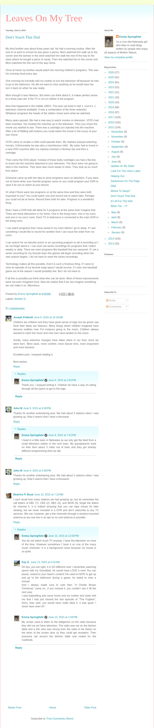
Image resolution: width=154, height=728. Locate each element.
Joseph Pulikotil (23, 317)
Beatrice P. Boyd (23, 494)
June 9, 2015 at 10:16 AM (48, 317)
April (114, 217)
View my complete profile (118, 57)
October (116, 141)
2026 (111, 72)
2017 (111, 117)
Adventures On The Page (125, 181)
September (118, 146)
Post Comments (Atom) (60, 718)
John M (17, 408)
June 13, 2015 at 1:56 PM (62, 617)
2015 (111, 127)
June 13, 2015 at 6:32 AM (45, 562)
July (114, 156)
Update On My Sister (123, 166)
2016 (111, 122)
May (114, 212)
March (115, 222)
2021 (111, 97)
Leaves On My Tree (44, 18)
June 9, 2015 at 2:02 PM (62, 380)
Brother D (20, 299)
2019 (111, 107)
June (114, 161)
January (116, 232)
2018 (111, 112)
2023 (111, 87)
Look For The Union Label (125, 171)
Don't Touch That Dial (123, 196)
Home (52, 707)
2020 (111, 102)
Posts (110, 300)
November (117, 136)
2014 (111, 238)
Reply (16, 366)
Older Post (90, 707)
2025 (111, 77)
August (115, 151)
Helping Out (117, 176)
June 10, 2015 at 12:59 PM (63, 535)
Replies (21, 374)
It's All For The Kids (122, 201)
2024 (111, 82)
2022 (111, 92)
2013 (111, 243)
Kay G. (26, 562)
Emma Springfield (32, 380)
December (117, 131)
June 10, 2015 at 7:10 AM (48, 494)
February (116, 227)
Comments (113, 306)
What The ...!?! (119, 206)
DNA (113, 186)
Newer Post (14, 707)
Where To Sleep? (120, 191)
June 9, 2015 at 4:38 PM (37, 408)
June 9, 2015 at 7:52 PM (62, 435)
